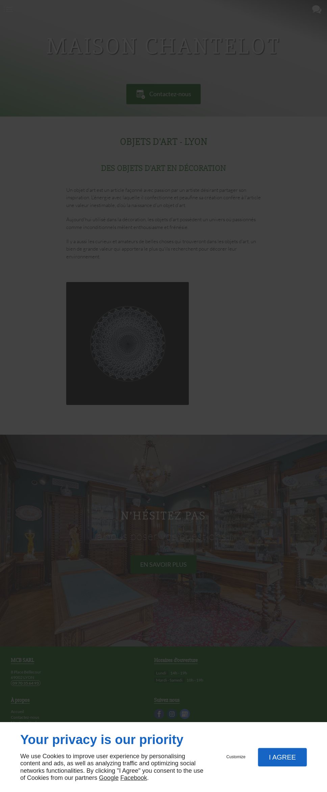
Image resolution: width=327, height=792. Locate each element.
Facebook (133, 777)
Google (109, 777)
